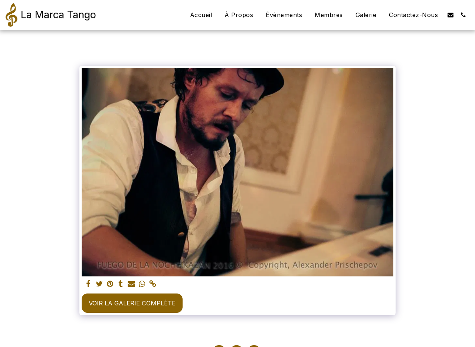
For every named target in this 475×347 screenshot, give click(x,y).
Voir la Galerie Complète (132, 303)
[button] (450, 15)
